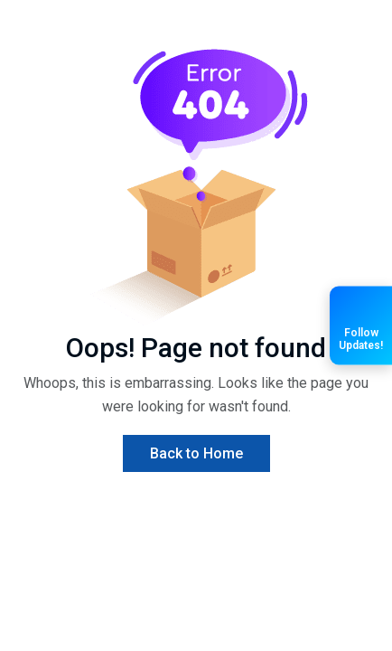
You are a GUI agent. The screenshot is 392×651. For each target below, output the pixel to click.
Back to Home (196, 453)
